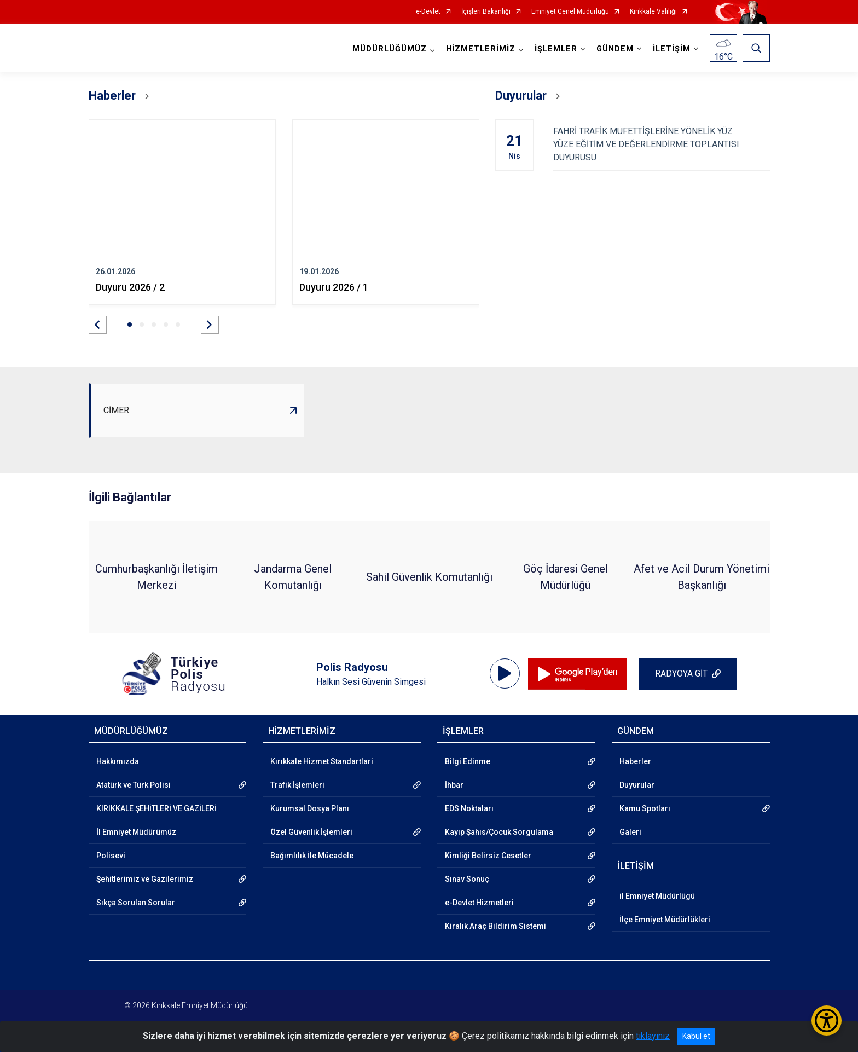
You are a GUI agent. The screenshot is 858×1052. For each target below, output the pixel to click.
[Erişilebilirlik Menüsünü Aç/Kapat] (826, 1020)
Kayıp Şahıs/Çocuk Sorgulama (499, 832)
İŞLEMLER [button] (556, 49)
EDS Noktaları (469, 808)
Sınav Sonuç (467, 879)
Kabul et (696, 1036)
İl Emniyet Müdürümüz (136, 832)
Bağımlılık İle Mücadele (311, 855)
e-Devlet (428, 11)
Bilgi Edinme (467, 761)
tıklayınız (653, 1036)
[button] (98, 325)
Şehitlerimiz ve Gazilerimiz (144, 879)
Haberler (635, 761)
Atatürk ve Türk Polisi (133, 785)
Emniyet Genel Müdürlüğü (570, 11)
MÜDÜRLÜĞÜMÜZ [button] (389, 49)
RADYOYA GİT (681, 673)
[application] (505, 674)
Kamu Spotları (644, 808)
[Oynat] (504, 674)
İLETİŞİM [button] (672, 49)
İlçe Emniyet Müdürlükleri (664, 919)
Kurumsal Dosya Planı (309, 808)
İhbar (454, 785)
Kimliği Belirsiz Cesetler (488, 855)
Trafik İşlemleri (297, 785)
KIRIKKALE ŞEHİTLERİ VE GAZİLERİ (156, 808)
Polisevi (110, 855)
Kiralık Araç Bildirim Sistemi (495, 926)
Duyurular (636, 785)
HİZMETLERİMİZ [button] (480, 49)
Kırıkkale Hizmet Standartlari (321, 761)
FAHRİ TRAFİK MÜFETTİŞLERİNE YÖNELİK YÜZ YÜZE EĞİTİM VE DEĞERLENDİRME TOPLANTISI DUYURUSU (661, 144)
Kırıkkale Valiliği (653, 11)
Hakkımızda (117, 761)
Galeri (630, 832)
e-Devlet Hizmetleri (479, 902)
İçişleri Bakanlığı (486, 11)
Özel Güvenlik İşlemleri (311, 832)
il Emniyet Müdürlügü (657, 896)
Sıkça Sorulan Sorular (135, 902)
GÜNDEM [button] (615, 49)
